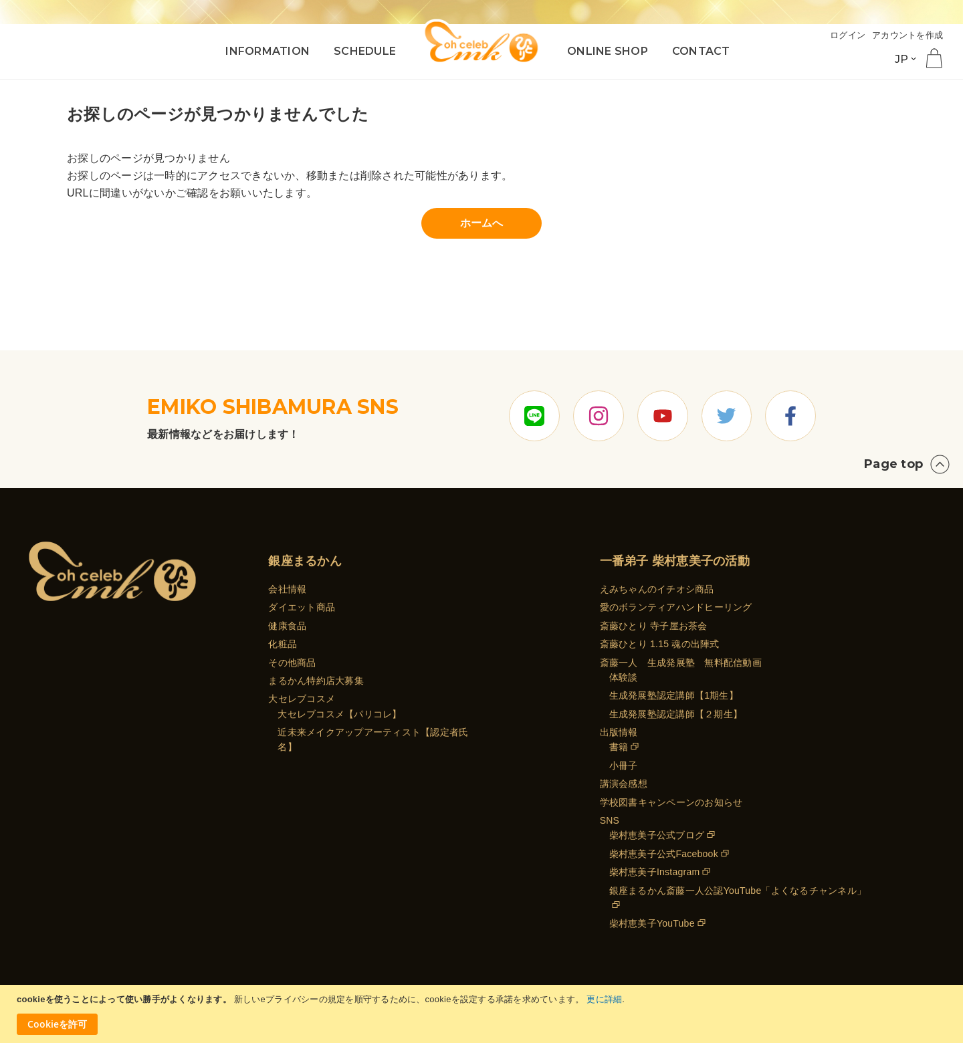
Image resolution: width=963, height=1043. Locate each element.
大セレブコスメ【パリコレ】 (339, 714)
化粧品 (282, 644)
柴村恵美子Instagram (654, 871)
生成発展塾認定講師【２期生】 (676, 714)
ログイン (847, 35)
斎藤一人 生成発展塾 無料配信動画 (681, 662)
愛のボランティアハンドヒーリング (676, 607)
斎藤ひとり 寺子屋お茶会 (654, 625)
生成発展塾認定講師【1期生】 (673, 696)
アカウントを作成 (907, 35)
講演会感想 (623, 783)
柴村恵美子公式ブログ (657, 835)
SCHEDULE (365, 51)
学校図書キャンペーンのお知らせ (671, 802)
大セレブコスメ (301, 699)
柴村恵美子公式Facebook (663, 853)
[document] (483, 1014)
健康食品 (287, 625)
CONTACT (701, 51)
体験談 (623, 677)
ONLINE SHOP (607, 51)
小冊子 (623, 765)
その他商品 (292, 662)
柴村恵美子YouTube (652, 924)
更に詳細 (604, 999)
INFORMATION (267, 51)
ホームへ (482, 223)
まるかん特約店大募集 (316, 680)
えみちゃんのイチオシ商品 (657, 589)
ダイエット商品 (301, 607)
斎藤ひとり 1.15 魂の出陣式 (660, 644)
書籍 (619, 747)
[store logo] (481, 42)
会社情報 (287, 589)
